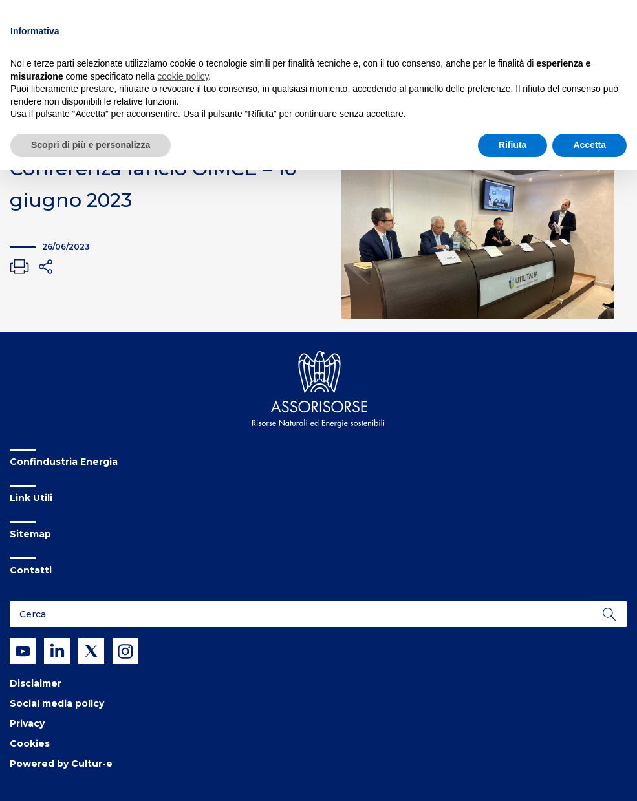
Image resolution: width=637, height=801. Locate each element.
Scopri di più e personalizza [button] (90, 145)
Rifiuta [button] (513, 145)
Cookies (30, 743)
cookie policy (182, 76)
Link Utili (31, 498)
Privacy (27, 723)
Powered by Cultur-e (61, 763)
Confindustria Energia (64, 461)
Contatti (31, 570)
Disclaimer (35, 683)
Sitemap (30, 534)
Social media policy (57, 703)
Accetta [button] (589, 145)
